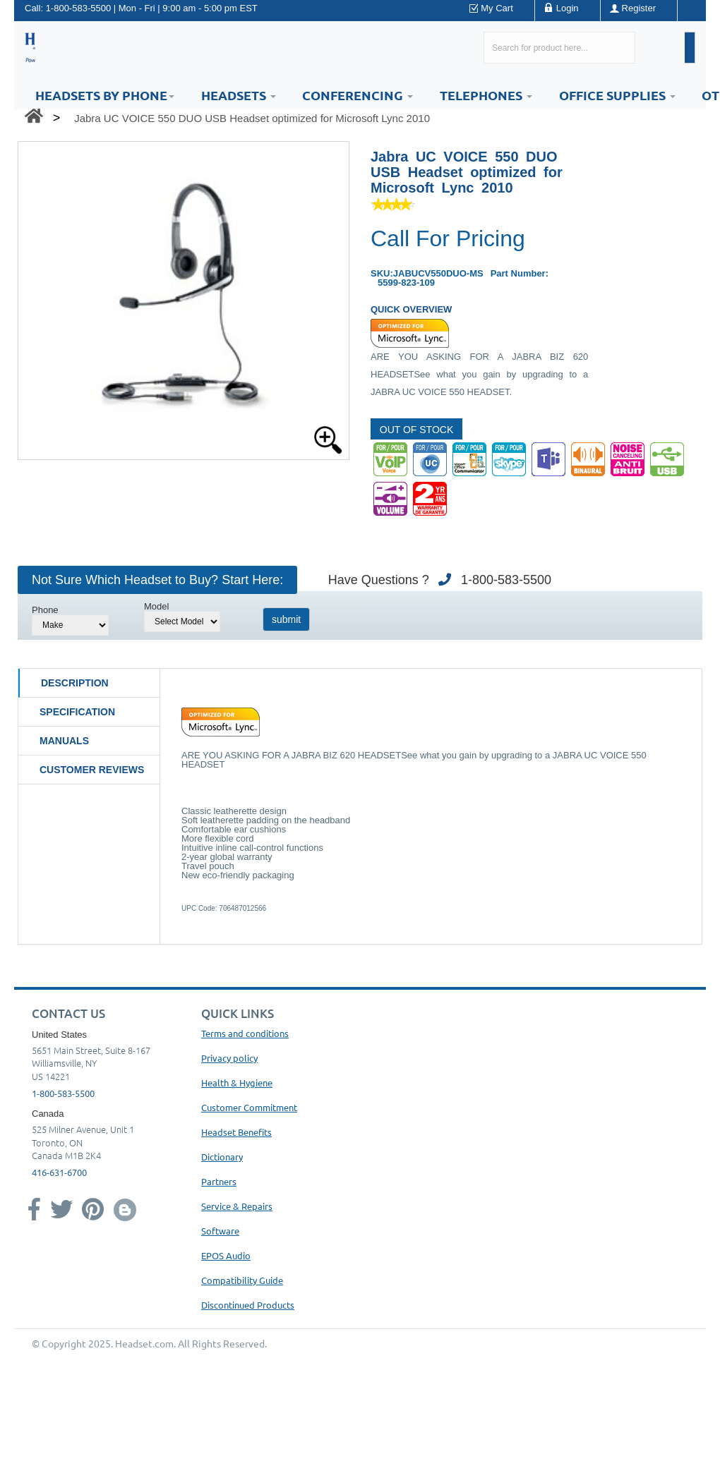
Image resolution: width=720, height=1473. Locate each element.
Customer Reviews (92, 769)
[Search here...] (559, 47)
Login (567, 8)
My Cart (497, 8)
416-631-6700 (59, 1172)
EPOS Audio (226, 1255)
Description (75, 683)
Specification (77, 711)
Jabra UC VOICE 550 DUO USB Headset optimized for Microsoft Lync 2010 (252, 118)
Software (220, 1231)
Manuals (64, 740)
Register (639, 8)
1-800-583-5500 (79, 8)
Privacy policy (229, 1058)
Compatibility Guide (242, 1280)
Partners (218, 1181)
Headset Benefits (236, 1132)
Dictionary (222, 1157)
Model (156, 606)
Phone (45, 609)
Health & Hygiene (236, 1083)
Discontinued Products (247, 1305)
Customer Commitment (249, 1107)
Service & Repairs (236, 1206)
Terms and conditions (245, 1033)
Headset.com (144, 1343)
